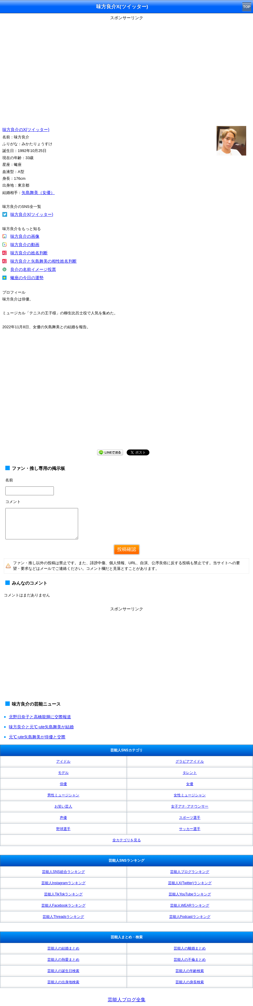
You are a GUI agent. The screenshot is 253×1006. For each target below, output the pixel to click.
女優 (189, 784)
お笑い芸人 (63, 806)
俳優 (63, 784)
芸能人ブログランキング (189, 872)
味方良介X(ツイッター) (31, 214)
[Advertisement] (126, 654)
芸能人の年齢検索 (189, 971)
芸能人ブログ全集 (127, 999)
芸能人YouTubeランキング (190, 894)
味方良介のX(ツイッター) (25, 129)
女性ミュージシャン (190, 795)
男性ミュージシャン (63, 795)
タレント (190, 773)
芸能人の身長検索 (189, 982)
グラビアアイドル (189, 761)
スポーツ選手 (189, 818)
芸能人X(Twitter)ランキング (190, 883)
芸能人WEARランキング (189, 905)
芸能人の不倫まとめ (190, 960)
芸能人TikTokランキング (63, 894)
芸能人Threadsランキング (63, 917)
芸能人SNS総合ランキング (63, 872)
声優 (63, 818)
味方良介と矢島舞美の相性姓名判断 (43, 261)
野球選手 (63, 829)
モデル (63, 773)
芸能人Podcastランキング (189, 917)
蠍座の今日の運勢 (26, 277)
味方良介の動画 (24, 244)
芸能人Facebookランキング (63, 905)
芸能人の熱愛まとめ (63, 960)
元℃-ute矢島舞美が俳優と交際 (37, 737)
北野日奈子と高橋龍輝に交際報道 (40, 716)
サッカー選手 (189, 829)
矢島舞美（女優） (38, 192)
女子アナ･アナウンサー (189, 806)
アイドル (63, 761)
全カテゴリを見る (126, 840)
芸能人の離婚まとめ (190, 948)
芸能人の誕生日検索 (63, 971)
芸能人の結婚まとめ (63, 948)
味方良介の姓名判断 (29, 252)
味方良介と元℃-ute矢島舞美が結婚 (41, 726)
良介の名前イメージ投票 (33, 269)
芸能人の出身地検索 (63, 982)
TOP (246, 7)
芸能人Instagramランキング (63, 883)
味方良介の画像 (24, 236)
